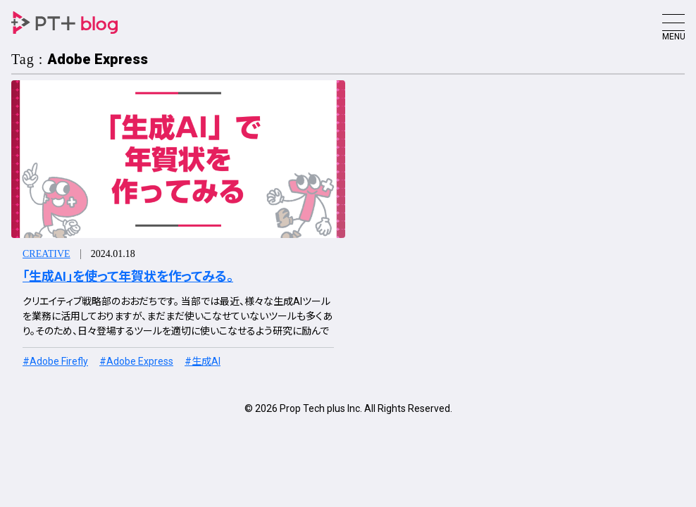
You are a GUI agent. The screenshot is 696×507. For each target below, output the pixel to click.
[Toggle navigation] (673, 22)
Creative (46, 254)
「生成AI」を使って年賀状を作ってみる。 (128, 276)
